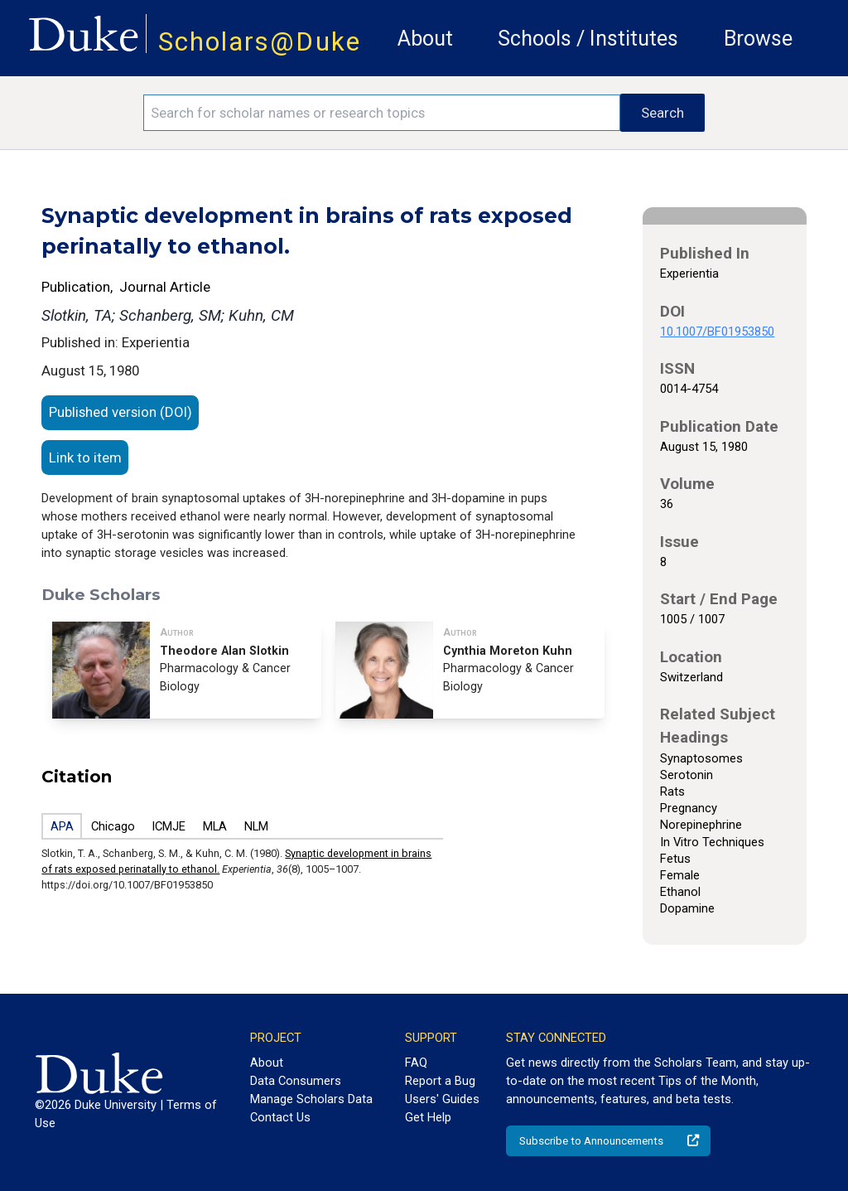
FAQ (416, 1062)
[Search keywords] (381, 112)
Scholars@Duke (259, 42)
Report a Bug (440, 1080)
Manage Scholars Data (311, 1099)
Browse (758, 39)
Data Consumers (295, 1080)
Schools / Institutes (588, 39)
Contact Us (280, 1117)
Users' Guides (442, 1099)
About (425, 39)
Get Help (428, 1117)
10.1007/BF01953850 (717, 331)
